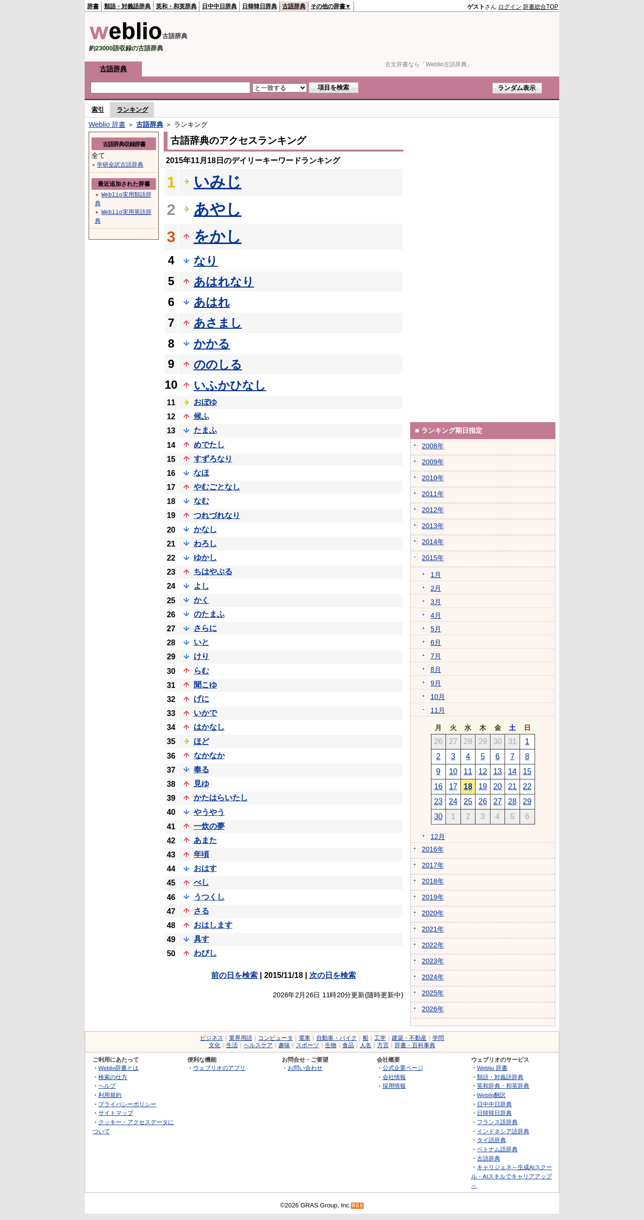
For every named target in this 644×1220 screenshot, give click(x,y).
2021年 (433, 929)
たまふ (205, 430)
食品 (348, 1045)
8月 (435, 669)
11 (468, 771)
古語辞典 (294, 6)
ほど (201, 741)
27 (497, 801)
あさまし (218, 322)
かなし (205, 529)
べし (201, 882)
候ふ (201, 416)
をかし (218, 236)
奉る (201, 769)
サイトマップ (115, 1113)
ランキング (132, 109)
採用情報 (394, 1086)
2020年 (433, 913)
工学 (380, 1038)
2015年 (433, 558)
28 (512, 801)
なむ (201, 501)
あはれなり (224, 281)
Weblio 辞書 (107, 124)
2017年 (433, 865)
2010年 (433, 478)
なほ (201, 473)
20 (497, 786)
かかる (212, 343)
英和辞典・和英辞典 (503, 1086)
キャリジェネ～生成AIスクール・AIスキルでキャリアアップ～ (511, 1176)
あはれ (212, 301)
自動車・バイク (336, 1038)
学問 (438, 1038)
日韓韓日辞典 (259, 6)
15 (527, 771)
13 (497, 771)
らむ (201, 671)
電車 (304, 1038)
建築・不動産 (409, 1038)
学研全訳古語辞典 (120, 164)
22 (527, 786)
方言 (383, 1045)
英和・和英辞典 (176, 6)
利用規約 (110, 1095)
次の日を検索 (332, 975)
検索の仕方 (112, 1077)
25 (468, 801)
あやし (218, 209)
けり (201, 656)
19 (482, 786)
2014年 (433, 542)
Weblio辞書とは (118, 1068)
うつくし (209, 897)
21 (512, 786)
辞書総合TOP (540, 6)
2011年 (433, 494)
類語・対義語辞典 (127, 6)
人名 (365, 1045)
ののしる (218, 364)
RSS (358, 1205)
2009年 (433, 462)
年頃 (201, 854)
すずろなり (213, 459)
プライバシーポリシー (127, 1104)
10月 (437, 697)
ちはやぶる (213, 571)
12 (482, 771)
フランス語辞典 (497, 1122)
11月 (437, 710)
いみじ (218, 181)
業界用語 (240, 1038)
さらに (205, 628)
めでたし (209, 445)
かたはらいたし (221, 797)
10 (453, 771)
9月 (435, 683)
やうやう (209, 812)
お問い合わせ (305, 1068)
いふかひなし (230, 385)
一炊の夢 (209, 826)
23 (438, 801)
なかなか (209, 755)
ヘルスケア (258, 1045)
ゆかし (205, 557)
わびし (205, 953)
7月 (435, 656)
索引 (98, 109)
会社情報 (394, 1077)
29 (527, 801)
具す (201, 939)
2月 (435, 588)
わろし (205, 543)
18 (468, 786)
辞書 (93, 6)
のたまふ (209, 614)
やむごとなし (217, 487)
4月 (435, 615)
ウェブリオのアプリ (219, 1068)
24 (453, 801)
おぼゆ (205, 402)
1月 (435, 575)
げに (201, 699)
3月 (435, 602)
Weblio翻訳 (491, 1095)
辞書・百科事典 (415, 1045)
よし (201, 586)
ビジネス (211, 1038)
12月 (437, 836)
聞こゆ (205, 685)
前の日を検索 (234, 975)
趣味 (284, 1045)
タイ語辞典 (491, 1140)
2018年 (433, 881)
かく (201, 600)
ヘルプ (107, 1086)
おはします (213, 925)
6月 (435, 642)
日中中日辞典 (219, 6)
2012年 (433, 510)
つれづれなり (217, 515)
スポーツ (307, 1045)
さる (201, 911)
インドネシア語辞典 (503, 1131)
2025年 (433, 993)
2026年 (433, 1009)
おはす (205, 868)
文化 (214, 1045)
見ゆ (201, 783)
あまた (205, 840)
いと (201, 642)
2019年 (433, 897)
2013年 (433, 526)
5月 (435, 629)
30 (438, 816)
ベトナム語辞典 (497, 1149)
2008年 (433, 446)
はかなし (209, 727)
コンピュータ (275, 1038)
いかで (205, 713)
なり (206, 260)
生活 (232, 1045)
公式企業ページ (403, 1068)
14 (512, 771)
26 (482, 801)
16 (438, 786)
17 (453, 786)
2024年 (433, 977)
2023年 (433, 961)
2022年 (433, 945)
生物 (331, 1045)
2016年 (433, 849)
